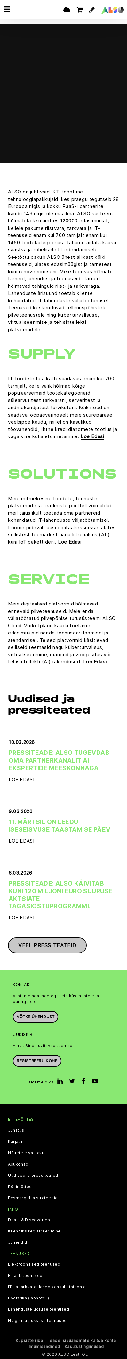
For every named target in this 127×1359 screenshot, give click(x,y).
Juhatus (16, 1130)
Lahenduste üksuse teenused (38, 1309)
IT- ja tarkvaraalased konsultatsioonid (47, 1287)
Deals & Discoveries (29, 1220)
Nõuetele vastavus (27, 1153)
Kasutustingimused (84, 1346)
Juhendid (17, 1242)
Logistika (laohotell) (28, 1298)
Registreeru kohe (37, 1060)
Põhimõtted (20, 1187)
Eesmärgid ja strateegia (33, 1198)
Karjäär (15, 1141)
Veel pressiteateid (47, 945)
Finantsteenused (25, 1275)
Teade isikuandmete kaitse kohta (82, 1340)
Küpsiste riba (29, 1340)
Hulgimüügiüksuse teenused (37, 1320)
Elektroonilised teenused (34, 1264)
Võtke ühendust (35, 1016)
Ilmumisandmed (44, 1346)
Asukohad (18, 1164)
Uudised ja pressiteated (33, 1175)
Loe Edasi (92, 436)
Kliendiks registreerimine (34, 1231)
